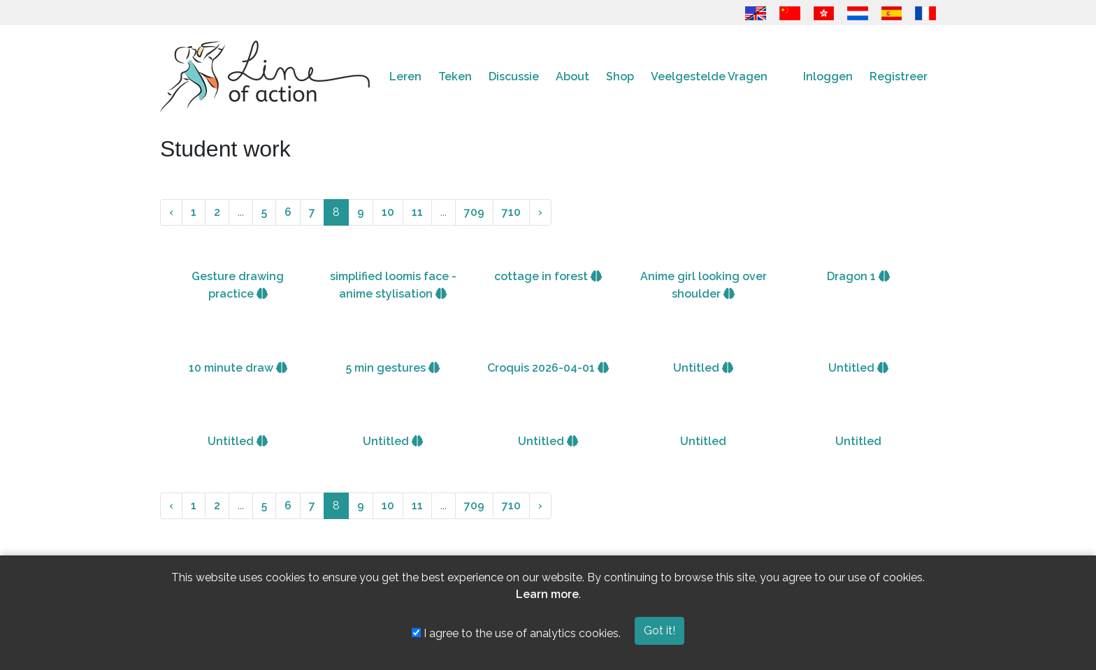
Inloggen (828, 76)
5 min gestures (393, 367)
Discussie (514, 76)
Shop (620, 76)
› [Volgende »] (540, 212)
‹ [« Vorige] (171, 212)
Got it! (659, 630)
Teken (455, 76)
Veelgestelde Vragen (709, 76)
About (572, 76)
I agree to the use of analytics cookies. (516, 633)
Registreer (899, 76)
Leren (405, 76)
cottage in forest (548, 276)
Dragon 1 (858, 276)
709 (474, 212)
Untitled (703, 367)
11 (417, 212)
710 (511, 212)
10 (388, 212)
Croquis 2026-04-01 (548, 367)
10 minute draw (238, 367)
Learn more (547, 594)
